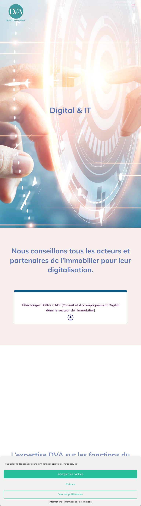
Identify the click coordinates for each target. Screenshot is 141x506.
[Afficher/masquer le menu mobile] (133, 6)
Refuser (70, 484)
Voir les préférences (70, 494)
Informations (55, 501)
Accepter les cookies (70, 474)
